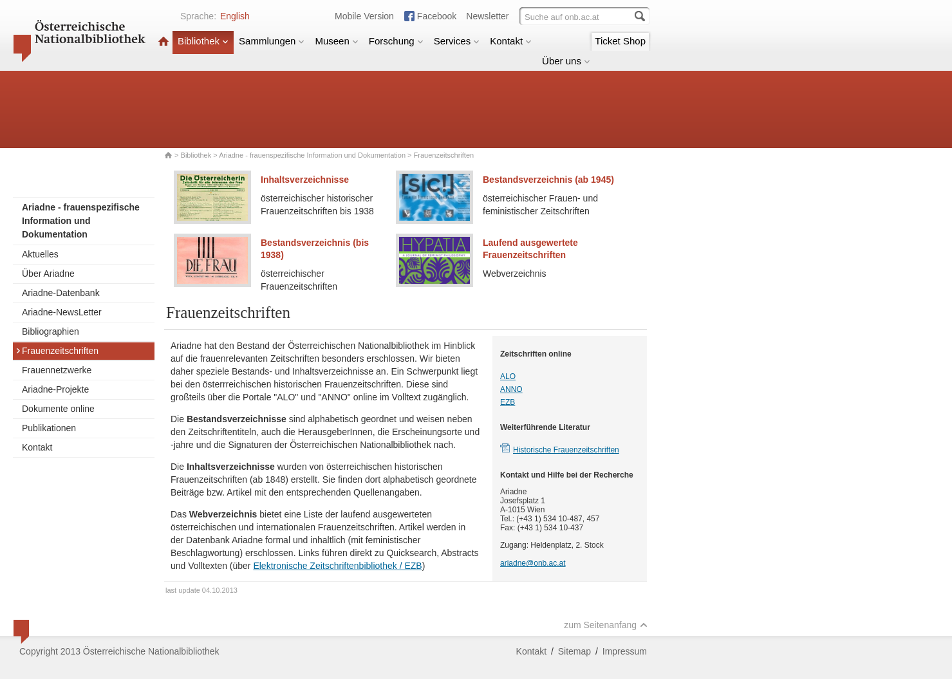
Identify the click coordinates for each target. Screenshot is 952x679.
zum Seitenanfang (606, 625)
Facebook (436, 16)
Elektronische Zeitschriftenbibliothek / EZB (337, 566)
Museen (336, 40)
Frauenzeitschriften (56, 351)
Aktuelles (40, 254)
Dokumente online (58, 409)
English (235, 16)
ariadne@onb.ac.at (533, 563)
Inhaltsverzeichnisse (305, 179)
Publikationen (49, 428)
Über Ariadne (48, 273)
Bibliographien (50, 331)
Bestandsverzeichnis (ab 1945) (548, 179)
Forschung (396, 40)
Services (457, 40)
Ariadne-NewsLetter (62, 312)
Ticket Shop (620, 40)
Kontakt (511, 40)
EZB (507, 402)
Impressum (624, 651)
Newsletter (487, 16)
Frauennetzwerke (56, 370)
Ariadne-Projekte (55, 389)
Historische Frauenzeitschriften (566, 449)
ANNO (511, 389)
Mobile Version (364, 16)
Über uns (566, 60)
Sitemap (574, 651)
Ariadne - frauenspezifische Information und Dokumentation (312, 155)
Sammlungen (271, 40)
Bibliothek (203, 40)
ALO (508, 376)
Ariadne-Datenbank (61, 293)
